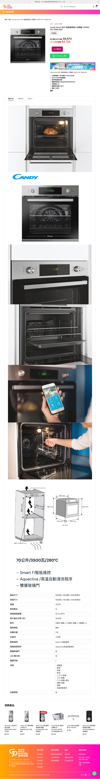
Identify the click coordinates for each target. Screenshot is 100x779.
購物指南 (40, 758)
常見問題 (40, 761)
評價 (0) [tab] (30, 99)
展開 (51, 90)
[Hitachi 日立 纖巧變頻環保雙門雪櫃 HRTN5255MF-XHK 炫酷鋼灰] (42, 716)
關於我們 (40, 754)
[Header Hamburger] (9, 12)
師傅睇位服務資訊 (56, 754)
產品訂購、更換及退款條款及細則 (84, 759)
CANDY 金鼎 (58, 24)
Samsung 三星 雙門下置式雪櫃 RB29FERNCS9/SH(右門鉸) (11, 729)
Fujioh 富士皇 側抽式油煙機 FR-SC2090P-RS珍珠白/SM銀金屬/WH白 (57, 729)
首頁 (6, 19)
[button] (70, 2)
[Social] (82, 775)
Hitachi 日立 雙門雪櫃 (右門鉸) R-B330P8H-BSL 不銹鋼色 (26, 729)
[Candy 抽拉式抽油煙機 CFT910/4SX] (73, 716)
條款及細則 (82, 754)
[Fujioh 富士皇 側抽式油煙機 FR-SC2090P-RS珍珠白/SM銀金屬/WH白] (57, 716)
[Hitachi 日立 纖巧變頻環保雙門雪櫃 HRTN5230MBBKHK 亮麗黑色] (89, 716)
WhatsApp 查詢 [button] (60, 56)
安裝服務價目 (55, 761)
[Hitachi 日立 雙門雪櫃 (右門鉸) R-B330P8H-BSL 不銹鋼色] (26, 716)
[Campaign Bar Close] (96, 2)
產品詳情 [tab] (20, 99)
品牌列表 (67, 754)
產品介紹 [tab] (10, 99)
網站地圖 (40, 767)
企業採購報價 (55, 758)
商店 (10, 19)
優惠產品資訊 (69, 758)
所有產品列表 (69, 761)
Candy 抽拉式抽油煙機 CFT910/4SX (73, 727)
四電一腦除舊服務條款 (84, 764)
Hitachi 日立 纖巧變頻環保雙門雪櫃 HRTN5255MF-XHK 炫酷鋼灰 (42, 729)
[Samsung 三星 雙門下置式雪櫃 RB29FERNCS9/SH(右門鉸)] (11, 716)
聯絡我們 (40, 764)
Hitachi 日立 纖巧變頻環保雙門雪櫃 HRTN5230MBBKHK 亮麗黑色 (89, 729)
